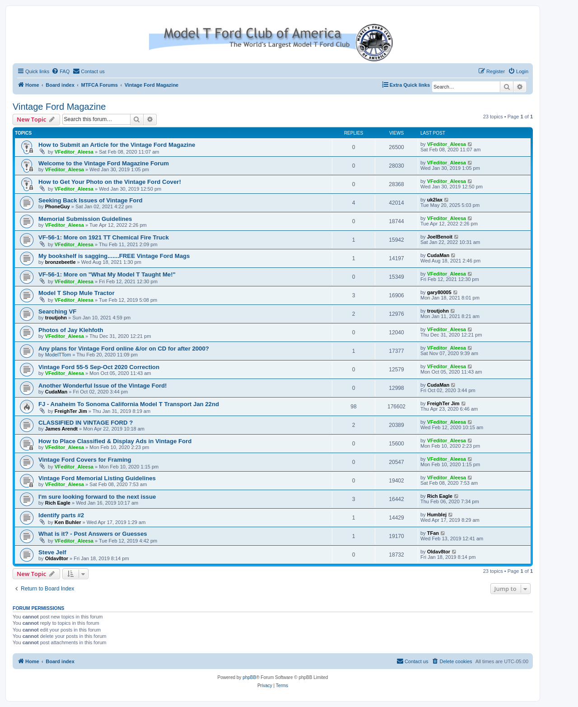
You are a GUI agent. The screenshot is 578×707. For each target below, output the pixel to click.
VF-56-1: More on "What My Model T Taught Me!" (107, 274)
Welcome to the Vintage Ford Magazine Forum (103, 163)
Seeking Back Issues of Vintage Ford (90, 200)
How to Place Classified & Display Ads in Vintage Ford (114, 441)
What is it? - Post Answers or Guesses (92, 533)
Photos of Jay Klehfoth (70, 330)
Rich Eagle (57, 503)
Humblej (437, 514)
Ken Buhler (68, 522)
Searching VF (57, 311)
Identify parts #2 (61, 515)
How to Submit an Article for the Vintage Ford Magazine (116, 144)
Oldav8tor (56, 558)
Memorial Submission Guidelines (85, 218)
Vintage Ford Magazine (59, 107)
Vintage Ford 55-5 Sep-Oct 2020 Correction (98, 367)
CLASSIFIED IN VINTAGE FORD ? (85, 422)
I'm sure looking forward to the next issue (97, 496)
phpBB (249, 677)
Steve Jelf (52, 552)
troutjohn (56, 317)
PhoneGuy (57, 206)
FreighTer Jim (71, 411)
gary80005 (439, 292)
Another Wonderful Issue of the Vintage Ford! (102, 385)
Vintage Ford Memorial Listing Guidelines (97, 478)
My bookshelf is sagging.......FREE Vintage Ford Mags (114, 256)
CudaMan (438, 255)
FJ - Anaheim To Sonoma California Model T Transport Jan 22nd (128, 404)
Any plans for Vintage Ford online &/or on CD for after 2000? (123, 348)
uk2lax (435, 199)
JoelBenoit (439, 236)
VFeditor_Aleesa (74, 152)
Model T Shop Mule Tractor (76, 293)
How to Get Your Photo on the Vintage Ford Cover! (109, 181)
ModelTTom (58, 354)
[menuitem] (60, 71)
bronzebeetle (60, 262)
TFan (433, 533)
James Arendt (61, 428)
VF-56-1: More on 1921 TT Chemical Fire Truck (103, 237)
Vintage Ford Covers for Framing (84, 459)
